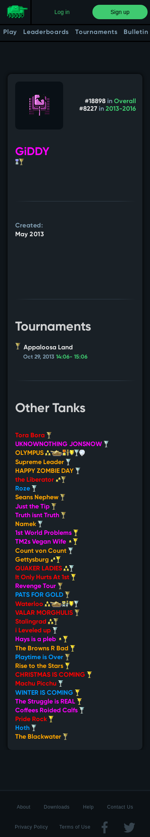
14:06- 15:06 (72, 357)
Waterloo (47, 604)
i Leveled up (36, 631)
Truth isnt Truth (40, 515)
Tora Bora (33, 435)
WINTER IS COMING (47, 693)
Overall (125, 101)
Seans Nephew (40, 497)
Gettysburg (38, 560)
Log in (62, 12)
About (23, 807)
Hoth (25, 728)
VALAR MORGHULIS (47, 613)
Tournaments (96, 32)
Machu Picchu (39, 684)
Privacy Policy (31, 827)
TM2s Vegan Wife (46, 542)
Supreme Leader (43, 462)
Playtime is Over (42, 657)
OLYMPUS (50, 453)
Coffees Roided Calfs (49, 710)
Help (88, 807)
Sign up (119, 12)
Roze (26, 489)
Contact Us (120, 807)
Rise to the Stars (42, 666)
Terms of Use (74, 827)
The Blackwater (41, 737)
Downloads (57, 807)
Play (10, 32)
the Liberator (40, 480)
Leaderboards (46, 32)
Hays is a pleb (41, 639)
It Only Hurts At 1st (45, 577)
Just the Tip (35, 507)
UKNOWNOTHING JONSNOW (62, 444)
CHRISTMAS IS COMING (53, 675)
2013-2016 (121, 109)
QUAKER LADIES (44, 569)
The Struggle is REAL (48, 702)
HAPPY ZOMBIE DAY (47, 471)
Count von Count (44, 551)
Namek (29, 524)
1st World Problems (46, 533)
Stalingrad (36, 622)
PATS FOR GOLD (42, 595)
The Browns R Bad (45, 649)
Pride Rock (34, 719)
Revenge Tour (39, 586)
